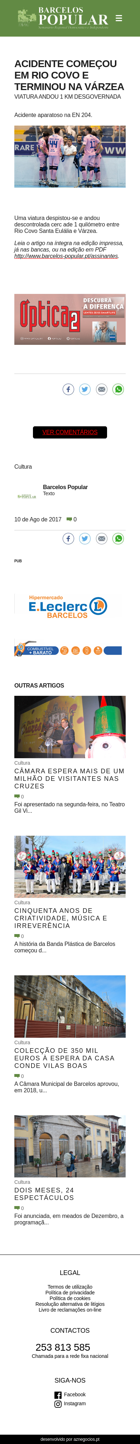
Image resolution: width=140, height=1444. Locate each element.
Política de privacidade (70, 1292)
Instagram (75, 1403)
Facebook (75, 1394)
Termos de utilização (70, 1287)
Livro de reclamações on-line (70, 1310)
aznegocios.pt (86, 1439)
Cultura (22, 763)
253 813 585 (62, 1347)
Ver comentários (69, 432)
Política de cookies (69, 1298)
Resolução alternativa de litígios (70, 1304)
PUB (18, 561)
